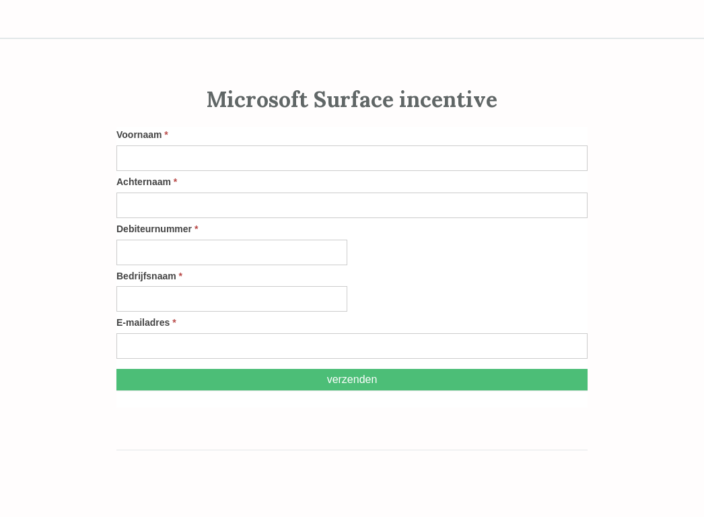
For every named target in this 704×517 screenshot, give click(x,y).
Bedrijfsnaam (149, 276)
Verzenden (352, 379)
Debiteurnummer (157, 228)
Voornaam (142, 134)
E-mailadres (146, 322)
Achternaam (146, 181)
